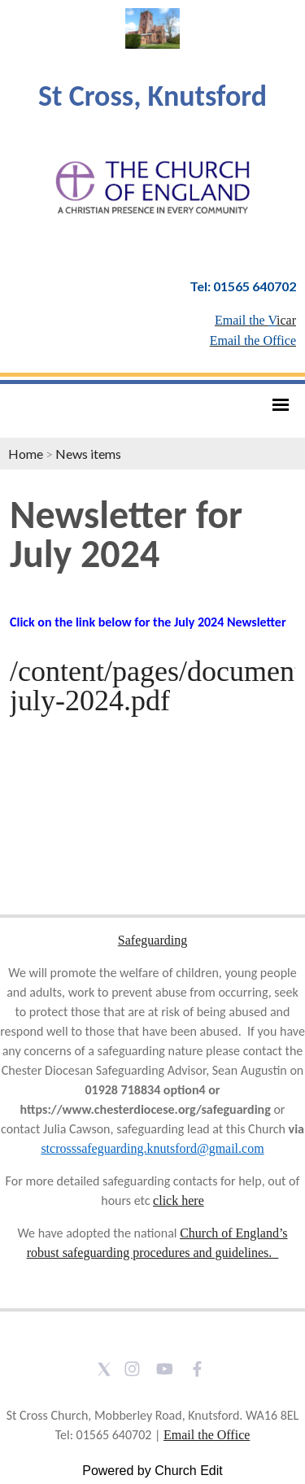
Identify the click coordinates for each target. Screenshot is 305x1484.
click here (178, 1200)
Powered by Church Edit (152, 1470)
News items (88, 453)
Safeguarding (152, 940)
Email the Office (206, 1435)
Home (25, 453)
